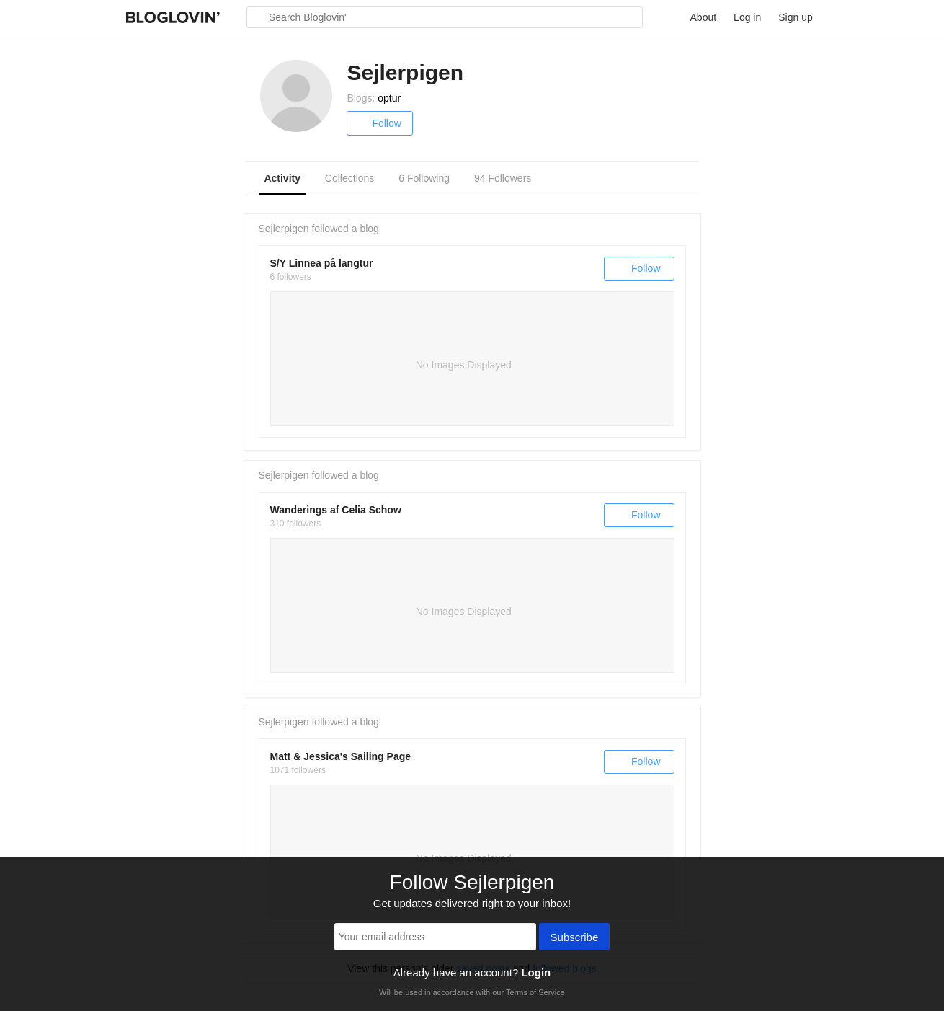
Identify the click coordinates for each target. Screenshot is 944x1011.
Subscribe (575, 938)
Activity (282, 178)
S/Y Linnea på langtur (321, 263)
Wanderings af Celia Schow (335, 510)
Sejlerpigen (284, 228)
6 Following (424, 178)
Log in (747, 17)
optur (389, 98)
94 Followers (502, 178)
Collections (349, 178)
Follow (379, 123)
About (703, 17)
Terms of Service (535, 992)
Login (536, 972)
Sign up (795, 17)
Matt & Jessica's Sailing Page (340, 756)
